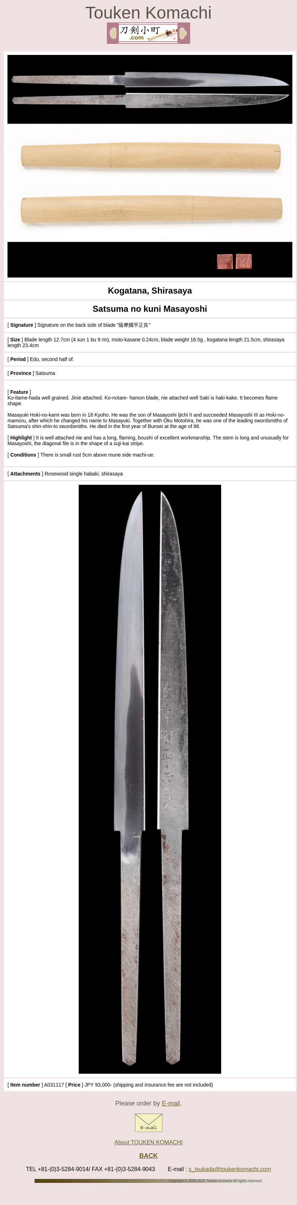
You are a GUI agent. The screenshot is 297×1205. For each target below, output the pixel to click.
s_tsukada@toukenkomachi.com (230, 1169)
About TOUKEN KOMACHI (148, 1142)
